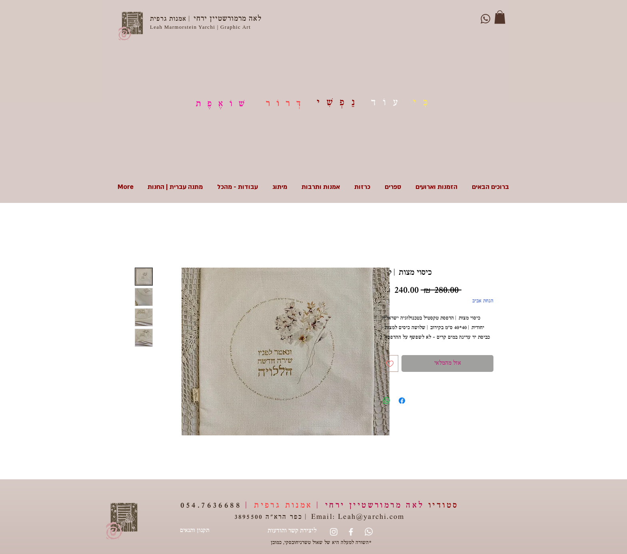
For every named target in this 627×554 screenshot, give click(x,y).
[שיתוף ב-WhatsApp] (386, 400)
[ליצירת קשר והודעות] (292, 531)
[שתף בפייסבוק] (402, 400)
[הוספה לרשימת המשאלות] (389, 363)
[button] (499, 17)
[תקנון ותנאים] (194, 531)
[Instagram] (334, 532)
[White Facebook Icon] (351, 532)
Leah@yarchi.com (371, 517)
